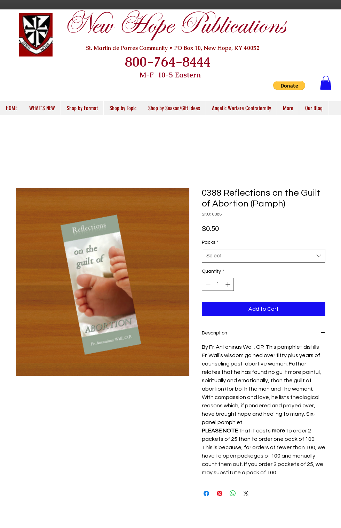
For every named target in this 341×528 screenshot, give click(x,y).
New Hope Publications (174, 25)
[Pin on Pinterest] (219, 493)
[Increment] (228, 284)
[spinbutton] (218, 284)
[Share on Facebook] (206, 493)
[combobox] (263, 256)
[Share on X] (246, 493)
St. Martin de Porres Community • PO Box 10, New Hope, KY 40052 (173, 48)
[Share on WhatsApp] (233, 493)
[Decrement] (207, 284)
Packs (210, 242)
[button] (289, 85)
